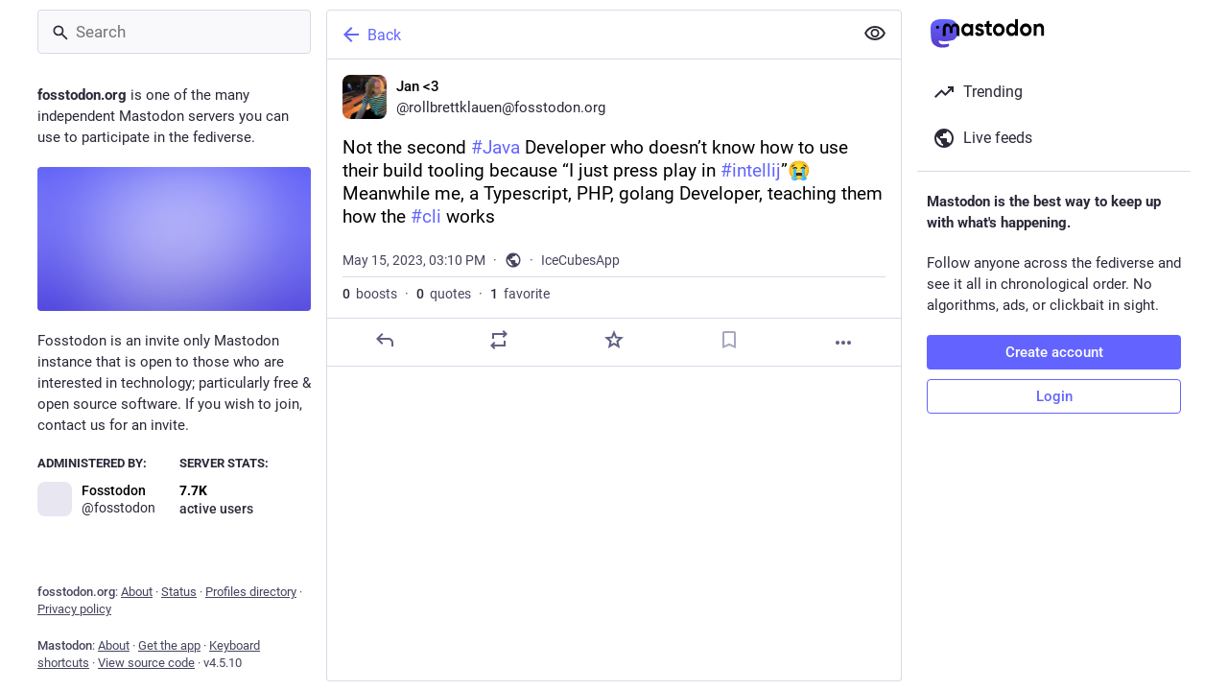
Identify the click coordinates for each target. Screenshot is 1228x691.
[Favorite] (614, 339)
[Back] (588, 35)
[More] (843, 342)
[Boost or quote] (498, 339)
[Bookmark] (729, 339)
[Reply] (384, 339)
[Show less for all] (875, 34)
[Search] (174, 32)
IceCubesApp (580, 260)
